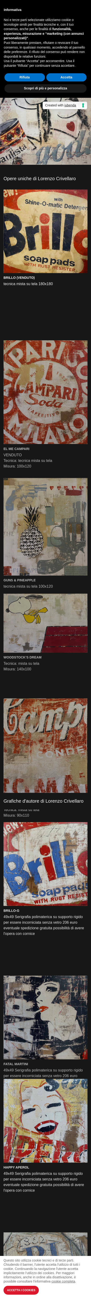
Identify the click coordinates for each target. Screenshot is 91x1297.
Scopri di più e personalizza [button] (45, 88)
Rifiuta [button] (24, 77)
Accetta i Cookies (21, 1290)
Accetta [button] (66, 77)
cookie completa (63, 1281)
